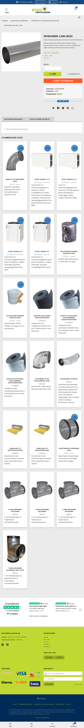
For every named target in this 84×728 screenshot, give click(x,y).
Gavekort (46, 645)
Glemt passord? (78, 685)
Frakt (15, 705)
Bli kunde (46, 640)
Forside (46, 638)
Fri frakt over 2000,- (26, 2)
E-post (54, 2)
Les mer (27, 715)
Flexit (59, 94)
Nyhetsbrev (60, 705)
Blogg (68, 705)
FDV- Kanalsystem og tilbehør (17, 129)
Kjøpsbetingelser (25, 705)
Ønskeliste (73, 74)
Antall (46, 64)
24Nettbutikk (45, 719)
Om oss (65, 2)
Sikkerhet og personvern (44, 705)
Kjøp (52, 74)
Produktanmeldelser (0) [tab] (40, 119)
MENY (6, 9)
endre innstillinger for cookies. (41, 715)
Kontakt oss (47, 647)
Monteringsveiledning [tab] (13, 119)
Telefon (42, 2)
